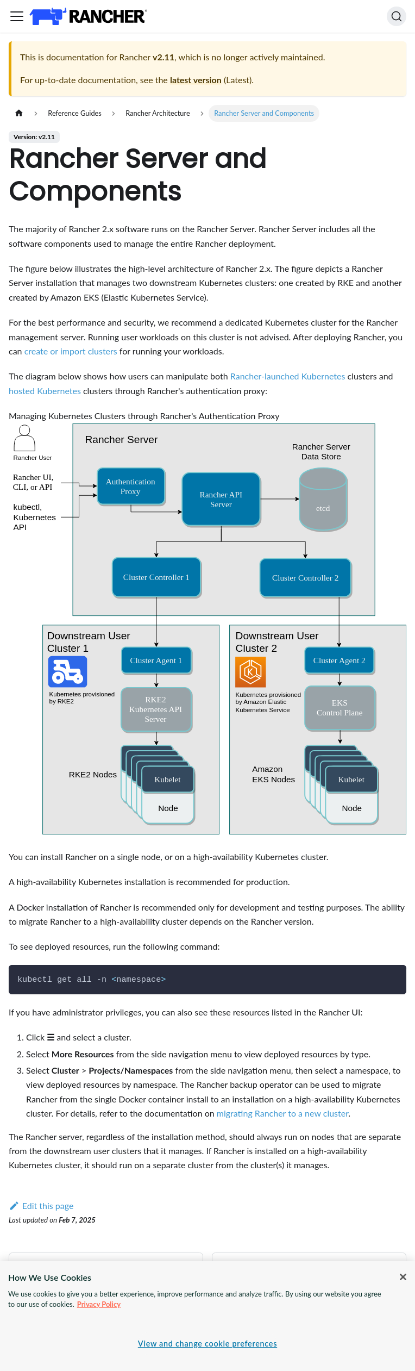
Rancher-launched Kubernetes (287, 376)
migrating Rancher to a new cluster (283, 1113)
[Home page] (19, 113)
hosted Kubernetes (45, 390)
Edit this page (41, 1205)
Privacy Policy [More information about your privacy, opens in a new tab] (99, 1304)
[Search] (396, 16)
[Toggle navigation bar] (17, 16)
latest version (196, 79)
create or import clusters (70, 351)
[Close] (403, 1277)
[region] (207, 1316)
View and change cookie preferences (207, 1343)
